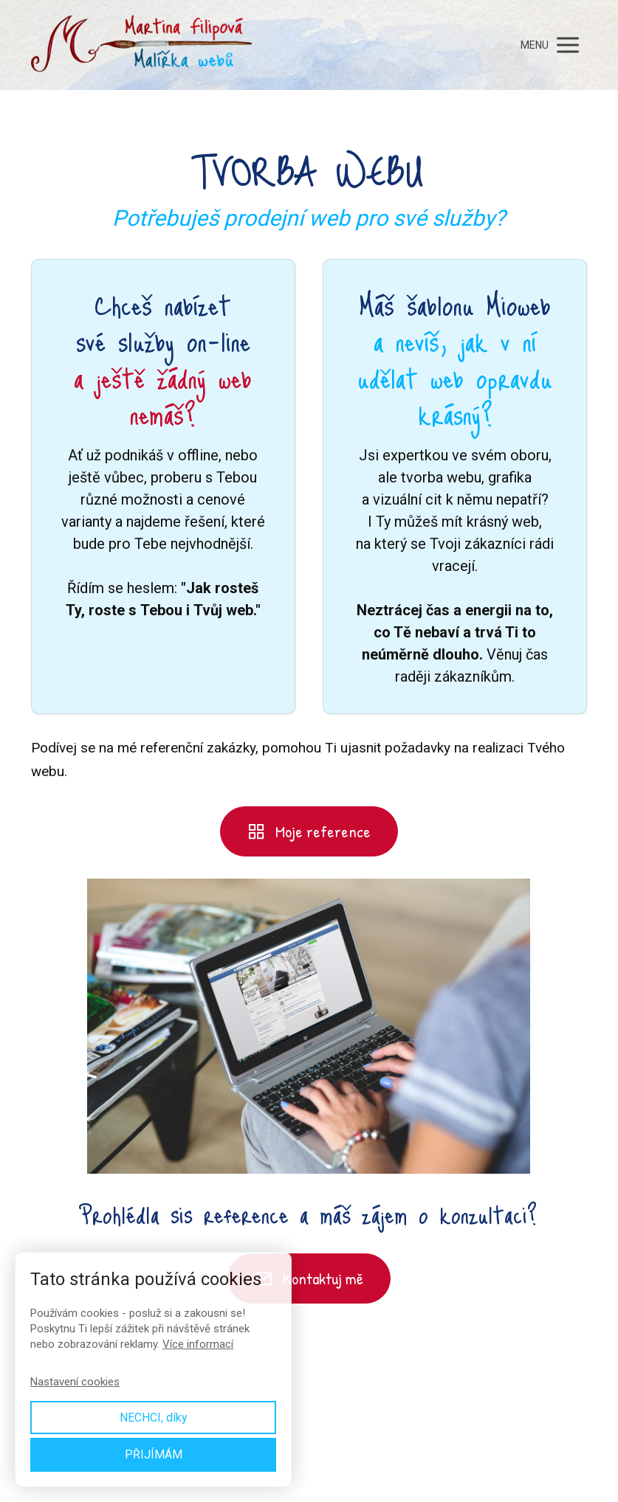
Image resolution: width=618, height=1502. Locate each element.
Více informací (197, 1344)
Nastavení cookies (75, 1381)
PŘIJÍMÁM (153, 1454)
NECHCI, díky (154, 1418)
